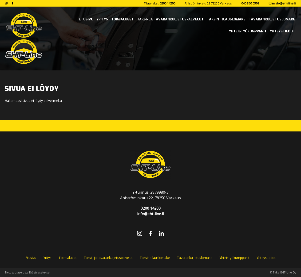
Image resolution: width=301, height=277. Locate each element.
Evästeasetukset (39, 272)
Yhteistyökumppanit (234, 257)
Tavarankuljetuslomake (194, 257)
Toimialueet (68, 257)
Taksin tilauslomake (155, 257)
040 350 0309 (250, 3)
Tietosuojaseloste (16, 272)
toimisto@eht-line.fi (282, 3)
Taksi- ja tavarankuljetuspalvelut (108, 257)
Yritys (47, 257)
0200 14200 (167, 3)
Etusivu (30, 257)
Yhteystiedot (266, 257)
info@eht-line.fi (150, 213)
